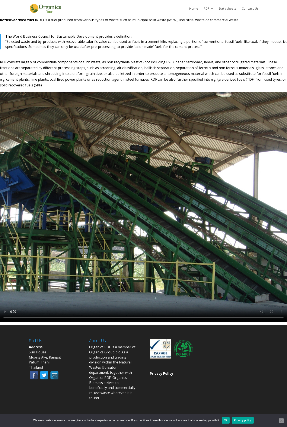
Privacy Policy (161, 373)
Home (193, 8)
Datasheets (227, 8)
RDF (206, 8)
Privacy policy (243, 420)
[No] (281, 420)
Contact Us (250, 8)
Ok (225, 420)
